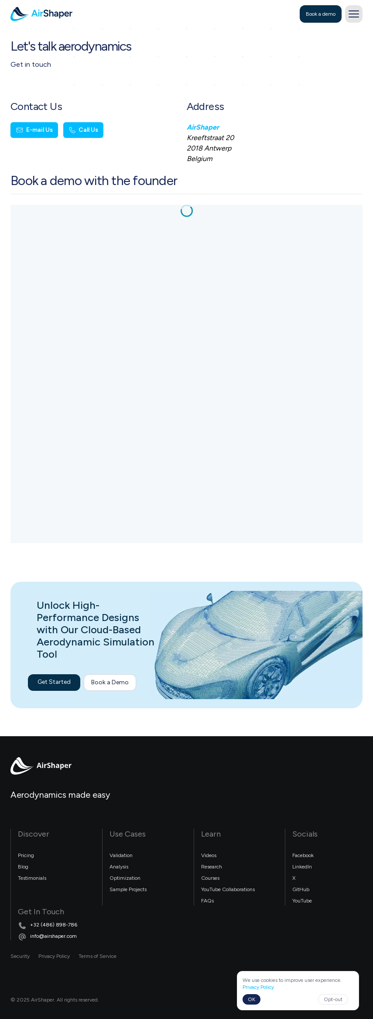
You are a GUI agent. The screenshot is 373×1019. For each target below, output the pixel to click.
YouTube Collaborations (228, 889)
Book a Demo (110, 682)
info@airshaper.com (53, 936)
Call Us (83, 130)
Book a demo (320, 14)
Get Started (54, 682)
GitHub (300, 889)
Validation (121, 855)
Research (211, 867)
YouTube (302, 901)
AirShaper (203, 127)
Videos (208, 855)
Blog (23, 867)
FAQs (207, 901)
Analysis (119, 867)
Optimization (125, 878)
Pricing (26, 855)
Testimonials (32, 878)
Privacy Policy (54, 956)
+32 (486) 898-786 (53, 925)
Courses (210, 878)
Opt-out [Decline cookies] (333, 999)
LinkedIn (302, 867)
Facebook (303, 855)
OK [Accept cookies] (251, 999)
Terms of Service (97, 956)
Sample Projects (128, 889)
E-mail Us (34, 130)
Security (20, 956)
